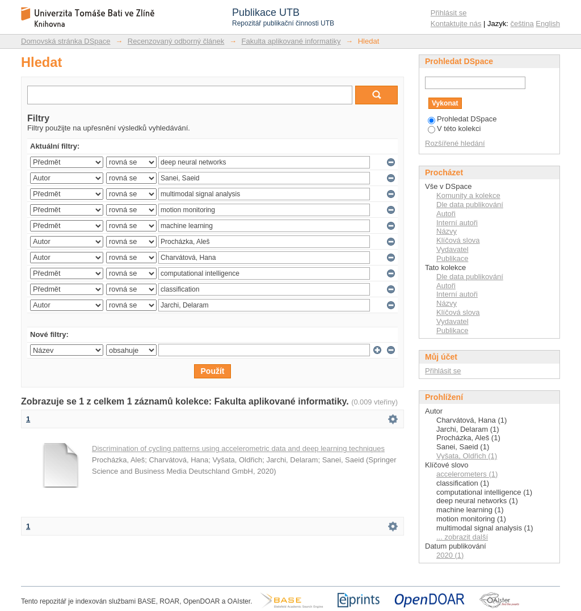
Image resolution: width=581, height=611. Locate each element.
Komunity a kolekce (468, 195)
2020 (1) (450, 555)
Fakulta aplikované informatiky (291, 41)
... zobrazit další (462, 537)
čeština (522, 23)
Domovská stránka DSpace (66, 41)
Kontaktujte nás (456, 23)
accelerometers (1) (467, 474)
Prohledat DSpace (462, 119)
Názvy (446, 231)
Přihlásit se (449, 13)
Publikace (452, 258)
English (548, 23)
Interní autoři (457, 222)
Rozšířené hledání (455, 143)
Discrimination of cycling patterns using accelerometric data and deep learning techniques (238, 448)
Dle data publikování (469, 204)
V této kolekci (454, 128)
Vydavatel (452, 249)
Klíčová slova (458, 240)
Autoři (446, 213)
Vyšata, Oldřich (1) (466, 456)
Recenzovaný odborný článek (176, 41)
